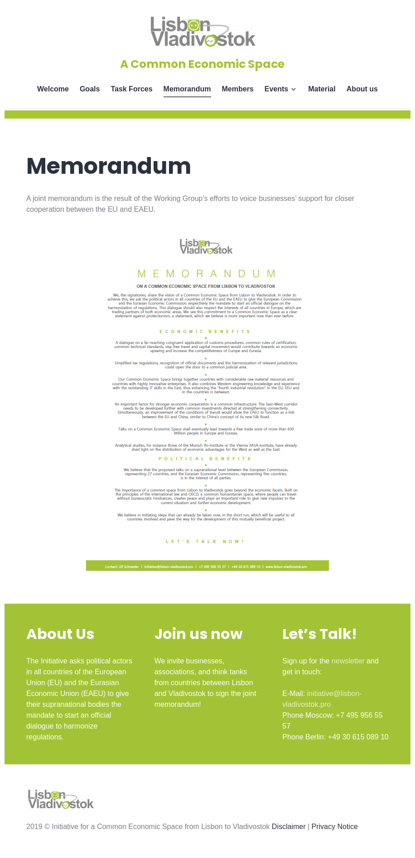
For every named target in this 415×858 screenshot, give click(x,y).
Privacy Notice (335, 826)
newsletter (348, 661)
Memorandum (187, 89)
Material (321, 89)
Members (238, 89)
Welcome (53, 89)
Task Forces (131, 89)
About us (362, 89)
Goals (90, 89)
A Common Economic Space (202, 64)
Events (276, 89)
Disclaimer (289, 826)
